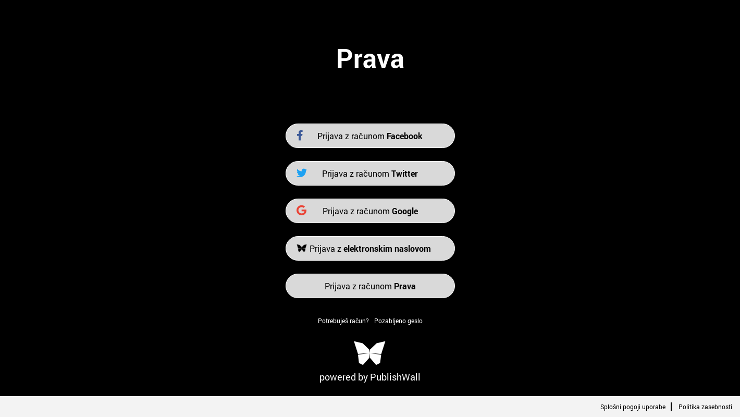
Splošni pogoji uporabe (632, 406)
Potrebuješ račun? (343, 320)
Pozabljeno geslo (398, 320)
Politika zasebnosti (705, 406)
